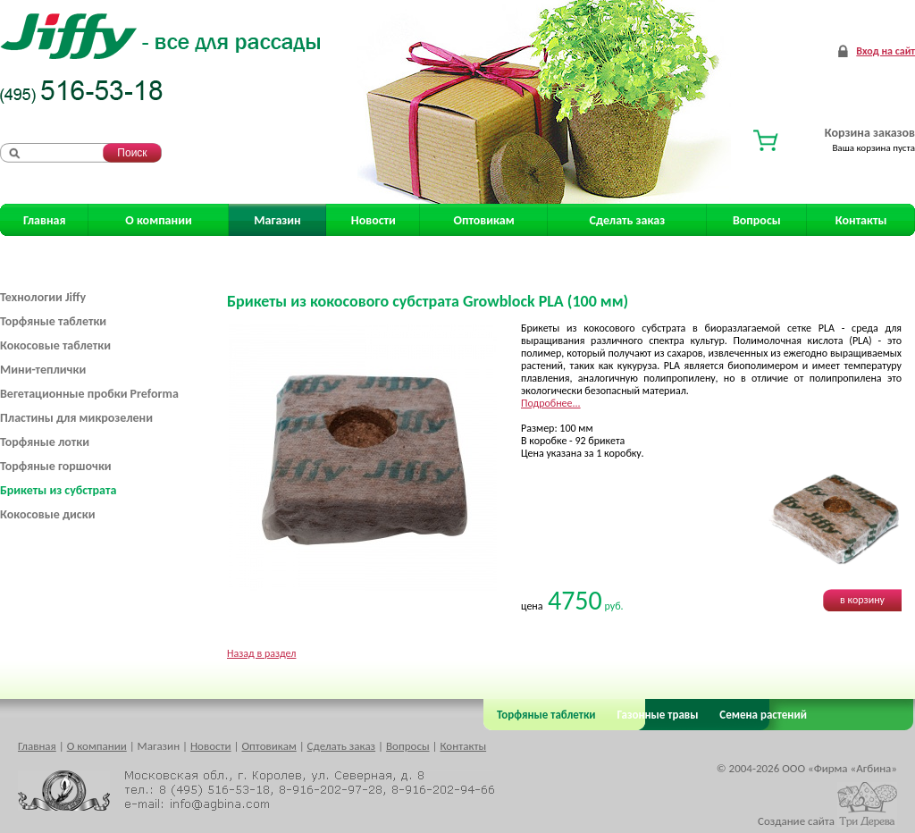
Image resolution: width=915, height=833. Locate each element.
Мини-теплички (43, 369)
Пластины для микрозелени (76, 417)
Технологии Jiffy (43, 297)
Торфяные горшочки (56, 466)
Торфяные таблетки (53, 321)
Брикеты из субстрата (58, 490)
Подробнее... (551, 403)
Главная (44, 220)
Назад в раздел (261, 653)
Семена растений (760, 714)
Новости (373, 220)
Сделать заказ (628, 220)
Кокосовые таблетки (55, 345)
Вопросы (757, 220)
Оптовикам (484, 220)
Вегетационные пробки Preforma (89, 393)
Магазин (277, 220)
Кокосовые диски (47, 514)
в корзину (862, 599)
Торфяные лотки (44, 442)
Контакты (861, 220)
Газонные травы (658, 714)
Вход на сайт (885, 51)
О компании (158, 220)
